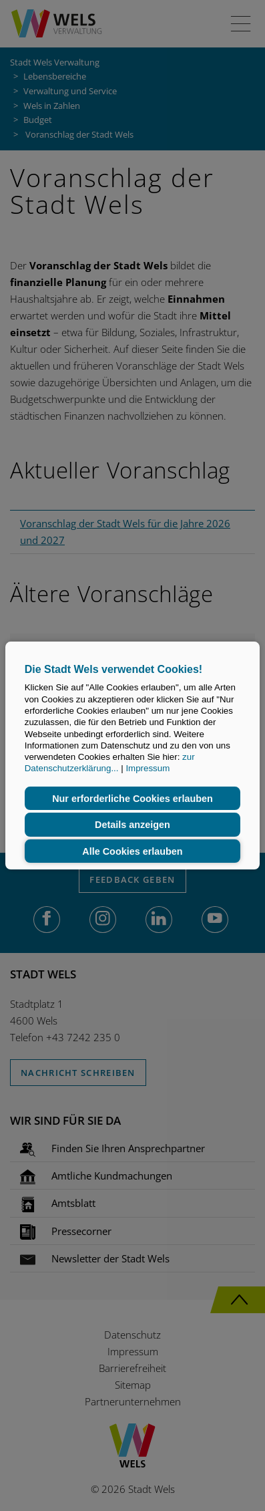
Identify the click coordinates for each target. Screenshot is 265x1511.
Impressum (147, 769)
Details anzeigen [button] (132, 824)
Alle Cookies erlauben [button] (132, 851)
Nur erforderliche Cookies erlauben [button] (132, 798)
